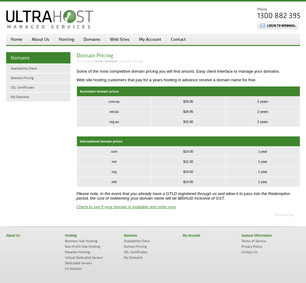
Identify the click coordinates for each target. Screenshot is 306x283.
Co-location (73, 268)
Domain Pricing (22, 78)
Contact (178, 39)
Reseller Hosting (77, 252)
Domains (92, 39)
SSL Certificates (22, 87)
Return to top (284, 215)
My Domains (20, 97)
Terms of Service (253, 241)
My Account (150, 39)
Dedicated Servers (78, 263)
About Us (40, 39)
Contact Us (249, 252)
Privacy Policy (251, 246)
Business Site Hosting (81, 241)
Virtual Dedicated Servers (84, 257)
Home (16, 39)
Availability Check (24, 68)
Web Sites (120, 39)
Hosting (66, 39)
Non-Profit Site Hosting (82, 246)
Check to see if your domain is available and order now (126, 207)
